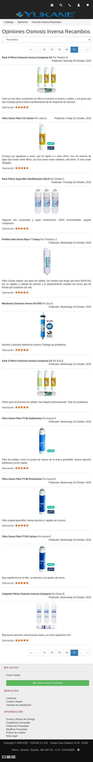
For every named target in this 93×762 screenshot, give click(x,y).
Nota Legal (11, 736)
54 (67, 49)
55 (75, 49)
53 (59, 49)
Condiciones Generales (18, 722)
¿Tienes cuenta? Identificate (47, 683)
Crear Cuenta (13, 675)
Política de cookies (16, 732)
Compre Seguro (14, 701)
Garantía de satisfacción (18, 705)
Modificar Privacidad (16, 729)
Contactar (11, 698)
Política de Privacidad (17, 726)
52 (52, 49)
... (37, 49)
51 (44, 49)
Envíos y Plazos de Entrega (20, 719)
